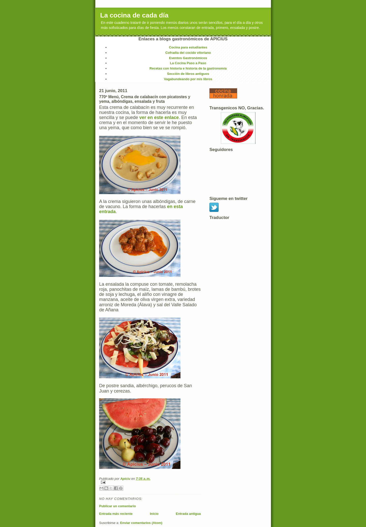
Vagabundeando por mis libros (188, 79)
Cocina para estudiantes (188, 47)
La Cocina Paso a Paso (188, 63)
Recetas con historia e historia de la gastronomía (187, 68)
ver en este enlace (159, 117)
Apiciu (125, 479)
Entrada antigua (188, 514)
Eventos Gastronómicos (188, 58)
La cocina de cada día (134, 15)
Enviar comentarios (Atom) (141, 523)
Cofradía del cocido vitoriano (188, 53)
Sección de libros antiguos (188, 74)
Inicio (154, 514)
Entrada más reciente (116, 514)
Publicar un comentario (117, 506)
